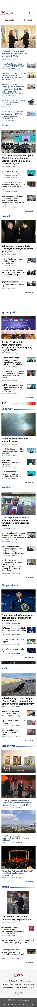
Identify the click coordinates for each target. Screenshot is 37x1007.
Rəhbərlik (5, 984)
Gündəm (6, 487)
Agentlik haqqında (11, 981)
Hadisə (5, 668)
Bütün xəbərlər (29, 211)
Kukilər (32, 988)
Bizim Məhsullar (16, 984)
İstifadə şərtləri (8, 988)
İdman (5, 886)
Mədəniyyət (8, 745)
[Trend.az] (7, 13)
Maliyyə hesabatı (25, 981)
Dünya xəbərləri (10, 585)
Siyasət (5, 216)
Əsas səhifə (9, 20)
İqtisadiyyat (8, 312)
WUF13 (5, 125)
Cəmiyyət (6, 408)
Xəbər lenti (28, 20)
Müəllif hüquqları (29, 984)
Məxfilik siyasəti (21, 988)
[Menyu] (33, 13)
